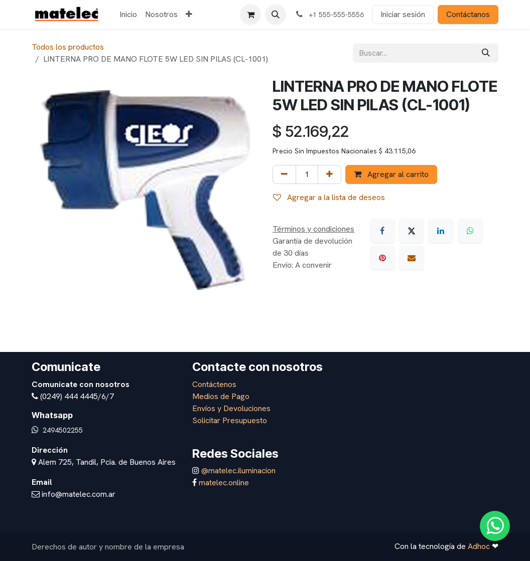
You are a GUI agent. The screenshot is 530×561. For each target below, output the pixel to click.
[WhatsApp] (470, 231)
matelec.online (224, 482)
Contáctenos (214, 384)
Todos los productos (68, 47)
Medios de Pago (220, 396)
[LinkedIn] (441, 231)
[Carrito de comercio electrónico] (250, 14)
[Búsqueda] (485, 53)
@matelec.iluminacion (237, 470)
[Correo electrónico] (412, 258)
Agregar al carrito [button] (391, 174)
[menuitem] (128, 15)
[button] (275, 14)
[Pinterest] (382, 258)
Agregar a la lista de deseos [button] (329, 197)
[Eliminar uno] (284, 174)
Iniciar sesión (402, 14)
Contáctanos (468, 14)
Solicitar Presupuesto (229, 420)
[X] (412, 231)
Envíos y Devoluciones (231, 408)
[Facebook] (382, 231)
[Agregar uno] (329, 174)
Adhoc (480, 546)
